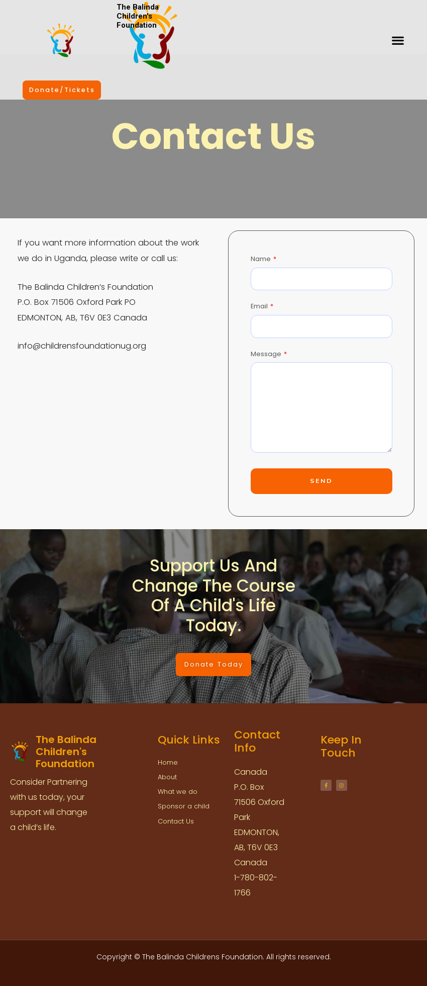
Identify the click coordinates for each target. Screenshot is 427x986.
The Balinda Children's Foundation (137, 16)
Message (267, 354)
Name (261, 259)
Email (260, 306)
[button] (397, 40)
